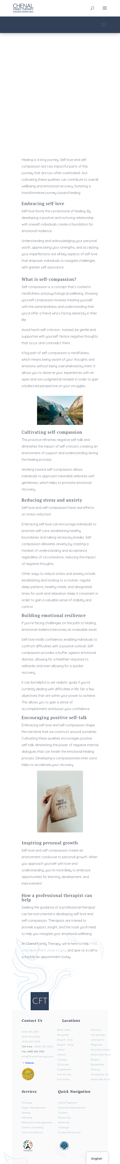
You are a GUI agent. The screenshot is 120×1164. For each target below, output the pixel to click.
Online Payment (67, 1102)
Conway (62, 1059)
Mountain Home (100, 1049)
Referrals (63, 1122)
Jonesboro (97, 1039)
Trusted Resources (69, 1132)
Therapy (27, 1102)
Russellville (97, 1064)
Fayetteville (64, 1069)
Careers (63, 1112)
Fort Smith (63, 1079)
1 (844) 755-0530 (43, 1046)
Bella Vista (63, 1029)
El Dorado (63, 1064)
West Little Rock (100, 1079)
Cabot (61, 1049)
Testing (26, 1112)
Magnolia (96, 1044)
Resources (64, 1117)
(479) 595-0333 (31, 1041)
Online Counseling (32, 1127)
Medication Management (37, 1122)
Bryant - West (65, 1044)
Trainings (63, 1127)
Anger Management (34, 1107)
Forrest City (64, 1074)
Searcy (95, 1069)
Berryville (63, 1034)
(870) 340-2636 (31, 1036)
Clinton (61, 1054)
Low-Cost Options (32, 1132)
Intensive (27, 1117)
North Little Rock (101, 1054)
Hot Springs (98, 1034)
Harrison (96, 1029)
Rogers (95, 1059)
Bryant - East (65, 1039)
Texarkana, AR (99, 1074)
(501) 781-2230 (30, 1031)
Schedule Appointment (72, 1107)
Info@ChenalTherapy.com (37, 1056)
